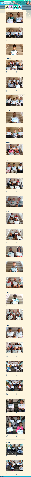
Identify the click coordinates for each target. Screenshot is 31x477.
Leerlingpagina (29, 0)
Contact (26, 0)
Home (24, 0)
